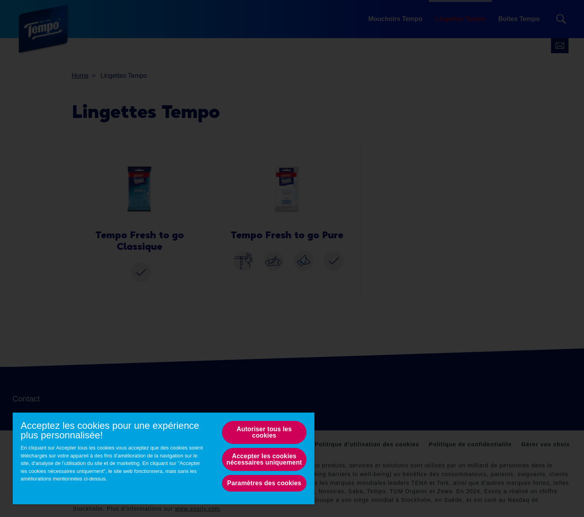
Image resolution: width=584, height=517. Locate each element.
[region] (163, 458)
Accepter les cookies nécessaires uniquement (264, 459)
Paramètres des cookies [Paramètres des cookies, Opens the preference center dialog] (264, 483)
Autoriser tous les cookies (264, 432)
